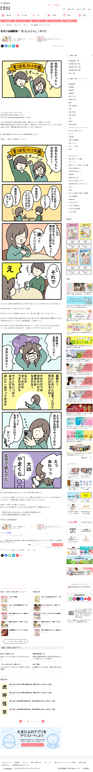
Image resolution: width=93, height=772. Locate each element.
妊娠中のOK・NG (73, 177)
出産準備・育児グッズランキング (78, 184)
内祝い (58, 5)
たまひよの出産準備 (74, 208)
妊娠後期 (71, 93)
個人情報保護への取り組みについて (69, 768)
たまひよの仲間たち (74, 205)
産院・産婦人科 (73, 106)
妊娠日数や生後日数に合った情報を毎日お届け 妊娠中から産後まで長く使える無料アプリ (32, 740)
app (34, 550)
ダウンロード (32, 745)
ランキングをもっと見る (15, 641)
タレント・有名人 (74, 146)
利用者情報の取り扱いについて (20, 765)
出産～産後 (72, 112)
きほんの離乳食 (73, 196)
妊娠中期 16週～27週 (74, 67)
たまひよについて (74, 156)
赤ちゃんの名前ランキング (76, 180)
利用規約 (17, 762)
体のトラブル (72, 96)
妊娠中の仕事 (72, 124)
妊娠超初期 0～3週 (74, 61)
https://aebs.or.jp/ (78, 617)
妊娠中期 (13, 550)
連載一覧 (32, 39)
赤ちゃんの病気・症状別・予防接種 (78, 193)
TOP (63, 9)
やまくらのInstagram (9, 519)
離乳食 (66, 15)
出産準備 (52, 15)
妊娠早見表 (6, 15)
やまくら (26, 25)
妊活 (89, 9)
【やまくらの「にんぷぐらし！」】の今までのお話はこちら (21, 512)
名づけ (36, 15)
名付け (17, 139)
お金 (70, 118)
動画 (70, 149)
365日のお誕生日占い (75, 168)
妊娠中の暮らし (73, 99)
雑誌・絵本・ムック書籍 (75, 159)
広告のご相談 (82, 762)
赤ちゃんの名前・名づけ (75, 130)
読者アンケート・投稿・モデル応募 (78, 165)
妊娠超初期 (72, 84)
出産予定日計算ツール (75, 171)
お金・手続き (22, 15)
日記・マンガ (18, 25)
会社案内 (86, 768)
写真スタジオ (70, 21)
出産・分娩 (72, 73)
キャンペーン (54, 21)
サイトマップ (47, 762)
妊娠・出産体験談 (20, 550)
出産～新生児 (72, 115)
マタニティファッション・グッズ (78, 127)
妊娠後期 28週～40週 (74, 70)
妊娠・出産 (71, 9)
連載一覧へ (85, 458)
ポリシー (25, 762)
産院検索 (71, 174)
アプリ (23, 21)
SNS (39, 21)
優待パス (82, 15)
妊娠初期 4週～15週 (74, 64)
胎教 (70, 102)
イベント (71, 134)
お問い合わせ (5, 765)
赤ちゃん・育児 (81, 9)
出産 (70, 109)
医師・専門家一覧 (36, 762)
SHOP (50, 5)
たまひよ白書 (72, 212)
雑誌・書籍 (7, 21)
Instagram (17, 117)
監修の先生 (72, 199)
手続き (70, 121)
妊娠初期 (71, 87)
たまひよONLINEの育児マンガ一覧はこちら (16, 514)
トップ (2, 25)
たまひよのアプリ (74, 202)
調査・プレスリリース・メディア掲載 (65, 762)
